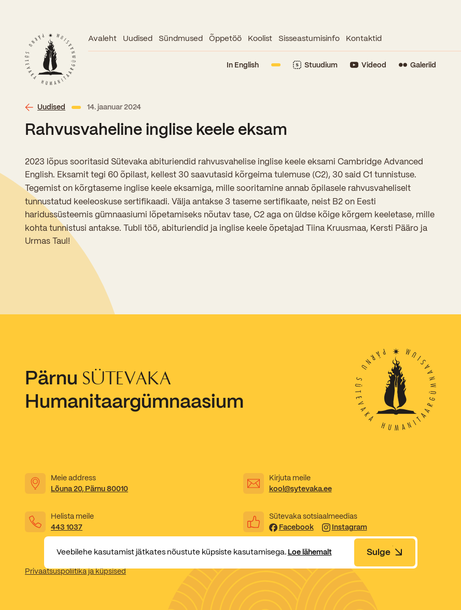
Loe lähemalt (312, 552)
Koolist (260, 38)
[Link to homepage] (50, 59)
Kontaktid (364, 38)
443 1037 (66, 527)
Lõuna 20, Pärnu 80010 (89, 488)
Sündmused (181, 38)
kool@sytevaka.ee (300, 488)
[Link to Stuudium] (315, 65)
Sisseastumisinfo (309, 38)
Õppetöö (225, 38)
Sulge (385, 552)
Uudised (137, 38)
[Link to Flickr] (417, 65)
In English (243, 65)
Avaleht (102, 38)
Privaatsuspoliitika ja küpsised (75, 571)
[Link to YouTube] (368, 65)
